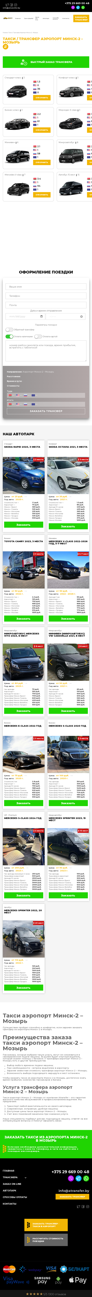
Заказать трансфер (81, 18)
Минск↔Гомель (11, 509)
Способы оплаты (56, 18)
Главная (18, 18)
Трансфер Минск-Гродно (15, 705)
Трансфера (28, 18)
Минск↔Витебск (11, 514)
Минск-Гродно (55, 518)
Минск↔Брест (10, 507)
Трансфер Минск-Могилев (16, 700)
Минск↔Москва (11, 518)
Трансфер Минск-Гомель (15, 698)
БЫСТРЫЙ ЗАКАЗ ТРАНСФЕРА (46, 62)
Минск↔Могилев (11, 511)
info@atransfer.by (11, 8)
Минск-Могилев (56, 514)
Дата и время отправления (46, 311)
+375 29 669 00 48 (77, 3)
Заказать (23, 524)
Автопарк (46, 18)
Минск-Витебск (55, 516)
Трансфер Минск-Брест (14, 696)
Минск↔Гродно (11, 516)
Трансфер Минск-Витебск (15, 702)
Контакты (65, 18)
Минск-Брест (54, 509)
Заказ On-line (37, 18)
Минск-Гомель (55, 511)
